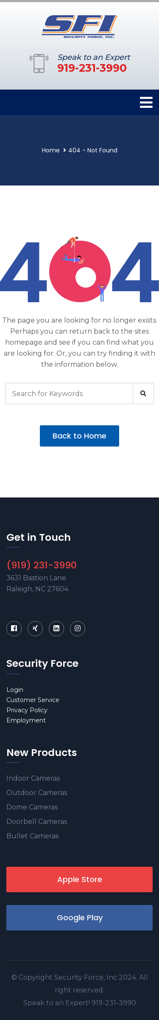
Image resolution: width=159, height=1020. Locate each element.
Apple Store (79, 879)
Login (14, 690)
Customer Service (32, 700)
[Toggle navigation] (146, 102)
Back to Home (79, 435)
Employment (26, 720)
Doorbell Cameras (36, 822)
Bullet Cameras (32, 836)
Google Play (80, 917)
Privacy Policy (26, 710)
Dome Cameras (32, 807)
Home (51, 150)
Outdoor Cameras (36, 793)
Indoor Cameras (33, 778)
